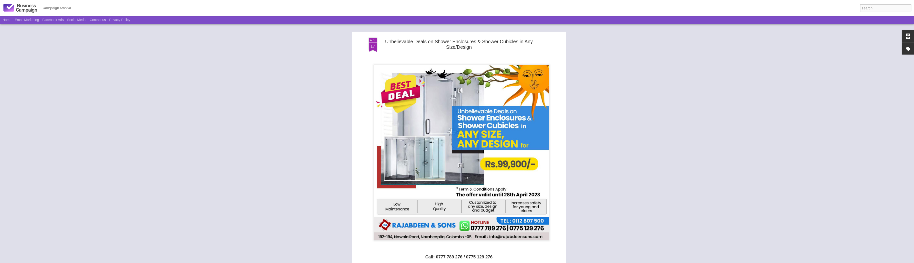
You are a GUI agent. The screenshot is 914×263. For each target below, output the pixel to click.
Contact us (98, 20)
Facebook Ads (53, 20)
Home (6, 20)
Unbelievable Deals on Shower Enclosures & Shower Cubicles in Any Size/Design (459, 44)
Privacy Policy (119, 20)
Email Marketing (27, 20)
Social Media (76, 20)
